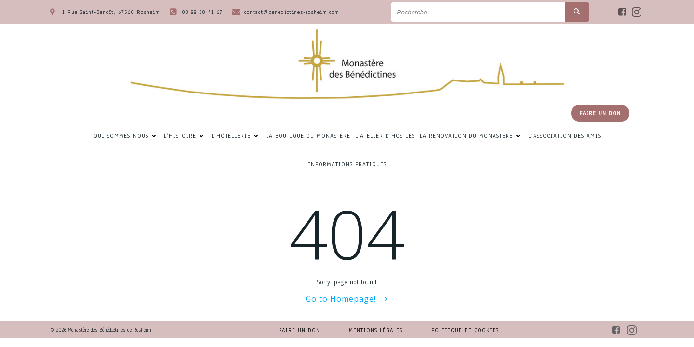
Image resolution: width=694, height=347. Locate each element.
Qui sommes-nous (126, 136)
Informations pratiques (347, 164)
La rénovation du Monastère (471, 136)
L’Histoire (185, 136)
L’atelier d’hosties (385, 136)
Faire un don (299, 330)
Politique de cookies (465, 330)
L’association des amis (564, 136)
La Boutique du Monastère (308, 136)
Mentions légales (375, 330)
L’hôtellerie (236, 136)
